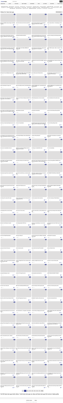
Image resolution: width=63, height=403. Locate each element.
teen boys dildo (23, 7)
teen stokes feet (17, 6)
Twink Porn (3, 3)
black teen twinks (19, 8)
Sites (39, 3)
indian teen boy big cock (45, 7)
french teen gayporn (56, 6)
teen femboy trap (44, 8)
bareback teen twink (32, 8)
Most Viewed (24, 3)
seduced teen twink (4, 6)
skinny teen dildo (11, 6)
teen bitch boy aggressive (43, 6)
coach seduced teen (29, 6)
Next (42, 390)
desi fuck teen (29, 7)
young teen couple (36, 6)
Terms (36, 400)
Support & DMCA (29, 400)
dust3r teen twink (50, 6)
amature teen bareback (10, 7)
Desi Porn (52, 3)
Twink (4, 1)
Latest (10, 3)
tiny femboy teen (39, 8)
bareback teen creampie (36, 7)
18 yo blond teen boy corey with (54, 7)
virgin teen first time (25, 8)
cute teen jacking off (17, 7)
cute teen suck (50, 8)
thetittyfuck (59, 3)
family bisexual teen (22, 6)
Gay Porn (45, 3)
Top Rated (16, 3)
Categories (32, 3)
